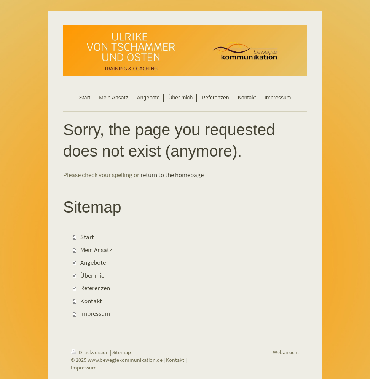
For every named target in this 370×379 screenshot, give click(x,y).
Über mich (94, 275)
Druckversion (90, 352)
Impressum (95, 313)
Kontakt (91, 301)
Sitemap (121, 352)
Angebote (93, 262)
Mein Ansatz (96, 250)
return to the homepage (172, 175)
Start (87, 237)
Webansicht (286, 352)
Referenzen (95, 288)
